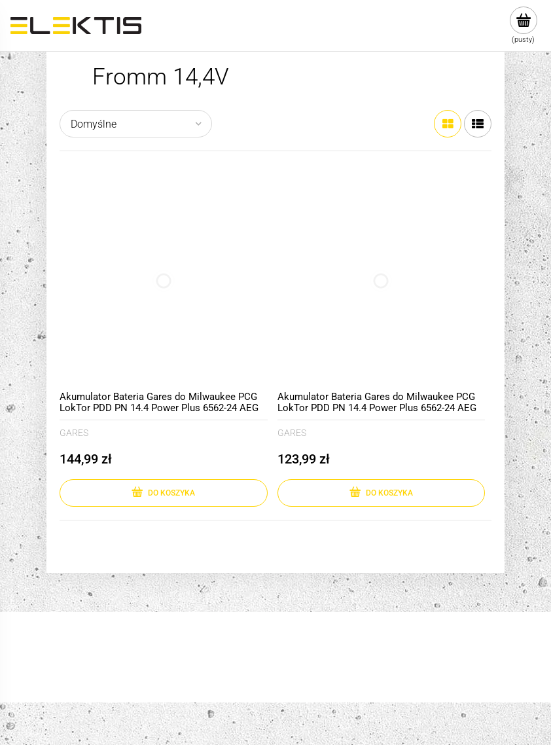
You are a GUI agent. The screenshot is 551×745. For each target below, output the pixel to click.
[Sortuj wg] (136, 123)
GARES (74, 432)
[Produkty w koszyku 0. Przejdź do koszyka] (523, 26)
